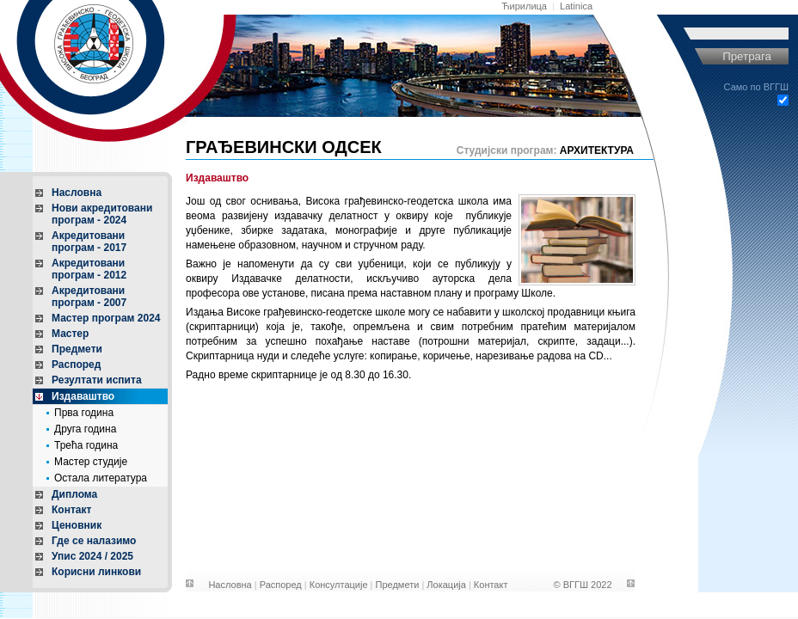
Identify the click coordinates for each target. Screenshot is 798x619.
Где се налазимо (94, 541)
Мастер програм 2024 (106, 318)
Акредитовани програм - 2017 (89, 242)
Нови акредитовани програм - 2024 (102, 214)
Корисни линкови (96, 572)
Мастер (70, 334)
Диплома (74, 494)
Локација (446, 584)
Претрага (746, 56)
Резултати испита (97, 380)
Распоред (76, 365)
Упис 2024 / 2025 (92, 556)
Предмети (77, 349)
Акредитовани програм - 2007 (89, 297)
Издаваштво (83, 396)
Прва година (84, 413)
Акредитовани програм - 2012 (89, 269)
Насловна (76, 193)
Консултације (339, 584)
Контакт (71, 510)
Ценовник (76, 525)
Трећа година (86, 445)
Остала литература (100, 478)
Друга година (85, 429)
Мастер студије (90, 462)
